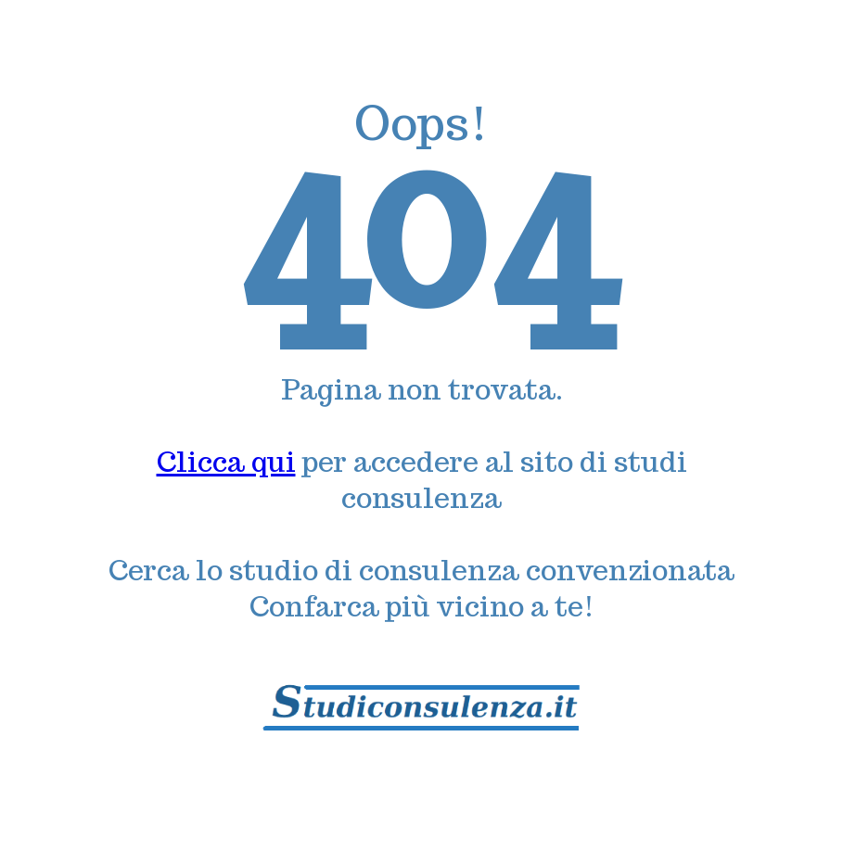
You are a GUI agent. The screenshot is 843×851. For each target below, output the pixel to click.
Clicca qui (226, 461)
